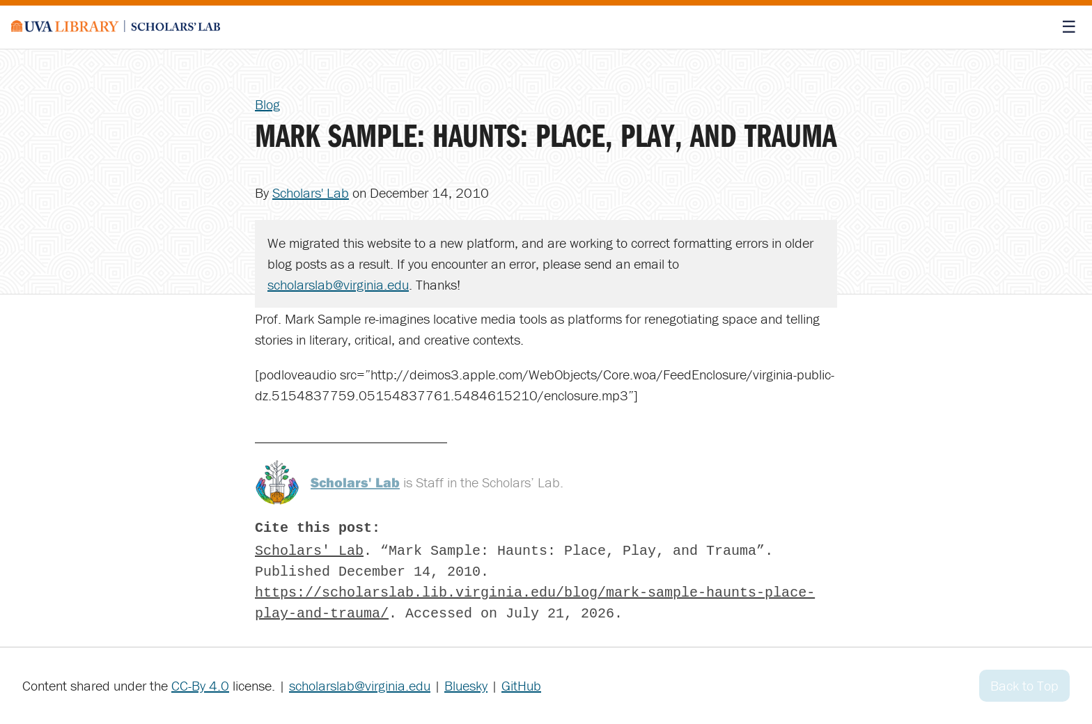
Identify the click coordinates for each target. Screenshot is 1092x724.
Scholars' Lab (310, 192)
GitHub (521, 685)
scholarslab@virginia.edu (338, 284)
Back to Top (1024, 685)
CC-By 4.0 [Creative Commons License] (200, 685)
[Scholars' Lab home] (115, 27)
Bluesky (466, 685)
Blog (267, 104)
